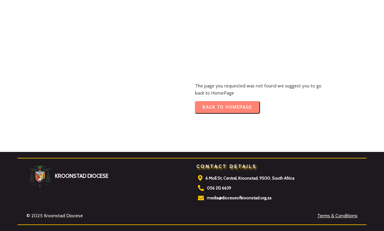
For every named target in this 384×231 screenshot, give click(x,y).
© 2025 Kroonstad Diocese (55, 215)
